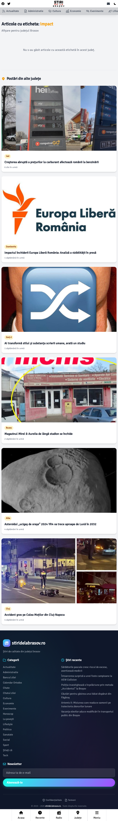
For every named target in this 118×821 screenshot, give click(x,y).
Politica (7, 729)
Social (6, 739)
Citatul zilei (9, 693)
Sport (6, 745)
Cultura (7, 698)
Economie (8, 703)
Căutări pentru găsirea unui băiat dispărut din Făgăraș (86, 695)
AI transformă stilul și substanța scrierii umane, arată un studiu (44, 343)
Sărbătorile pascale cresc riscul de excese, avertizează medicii (84, 668)
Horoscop (8, 713)
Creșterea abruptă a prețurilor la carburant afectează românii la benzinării (51, 162)
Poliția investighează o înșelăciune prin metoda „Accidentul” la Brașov (87, 686)
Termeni (70, 800)
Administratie (10, 672)
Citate (6, 687)
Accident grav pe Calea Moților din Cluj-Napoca (34, 615)
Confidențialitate (52, 800)
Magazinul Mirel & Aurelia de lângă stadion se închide (38, 434)
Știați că (7, 750)
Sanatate (8, 734)
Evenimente (9, 708)
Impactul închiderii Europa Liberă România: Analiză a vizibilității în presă (50, 253)
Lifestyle (8, 724)
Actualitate (9, 667)
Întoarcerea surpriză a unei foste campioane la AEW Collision (86, 677)
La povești (8, 719)
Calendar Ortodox (12, 682)
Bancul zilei (9, 677)
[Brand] (59, 643)
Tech (5, 755)
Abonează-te (15, 782)
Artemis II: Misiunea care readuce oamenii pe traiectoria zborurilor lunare (86, 704)
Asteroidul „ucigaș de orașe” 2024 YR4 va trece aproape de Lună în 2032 (50, 524)
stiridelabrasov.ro (53, 806)
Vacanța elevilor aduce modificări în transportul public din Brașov (87, 713)
